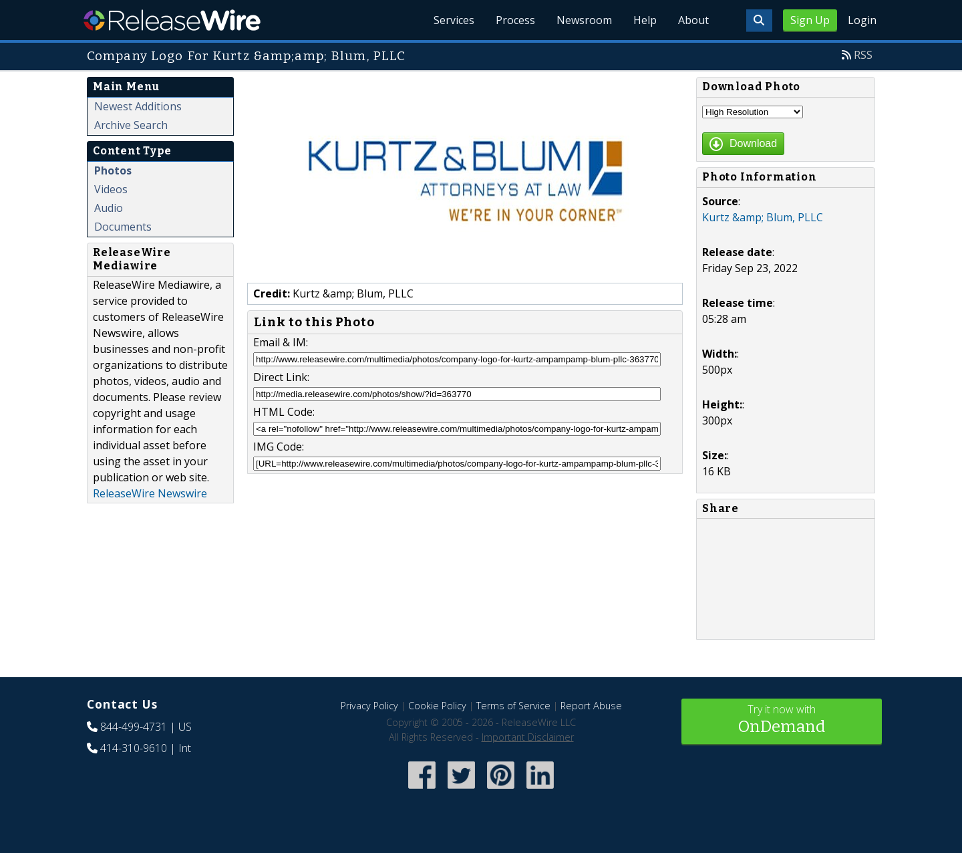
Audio (108, 208)
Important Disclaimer (528, 737)
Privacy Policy (369, 705)
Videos (111, 189)
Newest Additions (138, 106)
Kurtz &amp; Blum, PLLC (762, 217)
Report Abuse (591, 705)
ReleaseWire (172, 20)
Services (454, 20)
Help (645, 20)
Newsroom (584, 20)
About (693, 20)
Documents (123, 226)
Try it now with (781, 720)
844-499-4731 (133, 726)
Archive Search (131, 125)
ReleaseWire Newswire (150, 493)
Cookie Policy (437, 705)
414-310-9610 (133, 748)
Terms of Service (513, 705)
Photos (113, 170)
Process (515, 20)
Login (862, 20)
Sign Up (810, 20)
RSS (863, 54)
